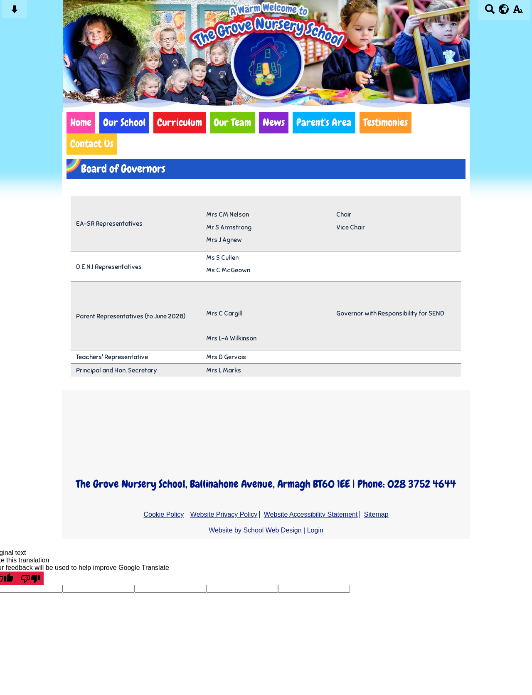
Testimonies (385, 122)
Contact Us (91, 143)
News (274, 122)
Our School (124, 122)
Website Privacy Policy (224, 514)
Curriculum (179, 122)
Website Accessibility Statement (311, 514)
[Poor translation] (30, 578)
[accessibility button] (518, 11)
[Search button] (490, 11)
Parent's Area (324, 122)
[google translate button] (504, 9)
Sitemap (376, 514)
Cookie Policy (163, 514)
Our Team (232, 122)
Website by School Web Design (255, 530)
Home (80, 122)
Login (315, 530)
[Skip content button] (14, 11)
